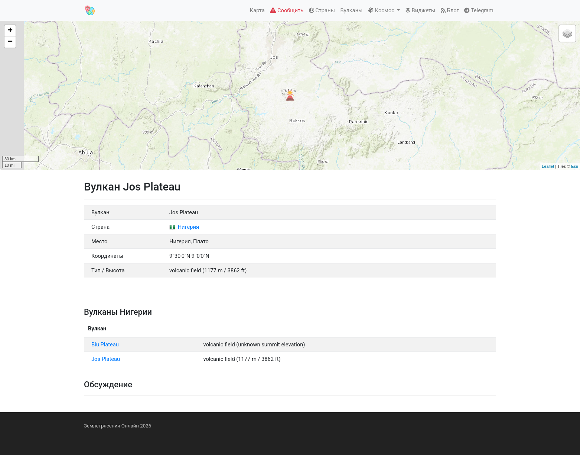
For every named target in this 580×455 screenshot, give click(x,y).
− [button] (10, 42)
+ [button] (10, 30)
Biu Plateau (105, 344)
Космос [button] (381, 10)
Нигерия (184, 227)
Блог (450, 10)
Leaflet (548, 166)
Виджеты (420, 10)
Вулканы (351, 10)
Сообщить (286, 10)
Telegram (478, 10)
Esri (574, 166)
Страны (322, 10)
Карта (257, 10)
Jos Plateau (105, 359)
